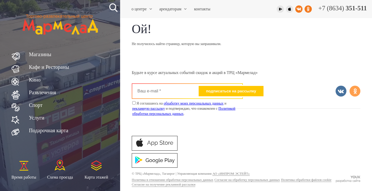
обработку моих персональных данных (194, 103)
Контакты (202, 9)
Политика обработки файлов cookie (306, 180)
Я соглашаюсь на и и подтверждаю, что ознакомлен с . (183, 108)
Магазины (40, 54)
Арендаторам (173, 9)
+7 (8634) (342, 8)
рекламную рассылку (148, 109)
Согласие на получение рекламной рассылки (163, 184)
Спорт (36, 105)
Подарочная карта (48, 130)
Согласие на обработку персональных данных (247, 180)
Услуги (36, 118)
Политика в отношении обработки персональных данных (172, 180)
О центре (141, 9)
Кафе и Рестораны (49, 67)
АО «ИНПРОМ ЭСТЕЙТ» (231, 173)
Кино (35, 80)
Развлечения (42, 92)
